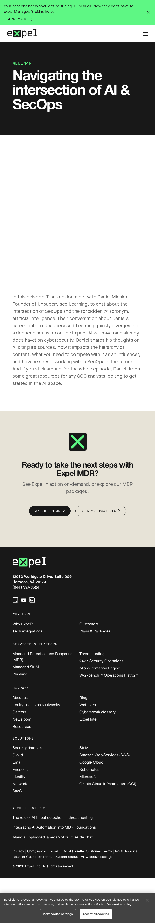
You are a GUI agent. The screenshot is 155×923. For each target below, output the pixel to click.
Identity (19, 776)
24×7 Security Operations (101, 660)
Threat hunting (91, 653)
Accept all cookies (96, 914)
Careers (19, 712)
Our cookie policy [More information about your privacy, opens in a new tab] (119, 904)
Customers (88, 623)
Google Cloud (91, 762)
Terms (54, 851)
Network (20, 783)
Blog (83, 697)
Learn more (16, 19)
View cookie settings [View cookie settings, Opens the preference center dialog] (58, 914)
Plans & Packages (94, 631)
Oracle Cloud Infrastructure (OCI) (107, 783)
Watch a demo (48, 511)
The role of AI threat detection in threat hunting (53, 817)
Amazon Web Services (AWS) (104, 755)
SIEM (84, 747)
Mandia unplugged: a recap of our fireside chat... (54, 837)
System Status (66, 857)
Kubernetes (89, 769)
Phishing (20, 674)
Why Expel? (23, 623)
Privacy (18, 851)
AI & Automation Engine (99, 668)
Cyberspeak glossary (97, 712)
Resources (22, 726)
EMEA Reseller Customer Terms (87, 851)
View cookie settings (96, 856)
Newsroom (22, 719)
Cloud (18, 755)
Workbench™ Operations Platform (109, 675)
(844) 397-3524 (26, 587)
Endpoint (20, 769)
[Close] (147, 900)
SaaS (17, 791)
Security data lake (28, 747)
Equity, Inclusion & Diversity (36, 704)
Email (17, 762)
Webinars (87, 704)
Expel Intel (88, 719)
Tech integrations (28, 631)
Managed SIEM (26, 666)
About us (20, 697)
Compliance (36, 851)
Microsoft (87, 776)
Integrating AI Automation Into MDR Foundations (54, 827)
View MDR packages (98, 511)
